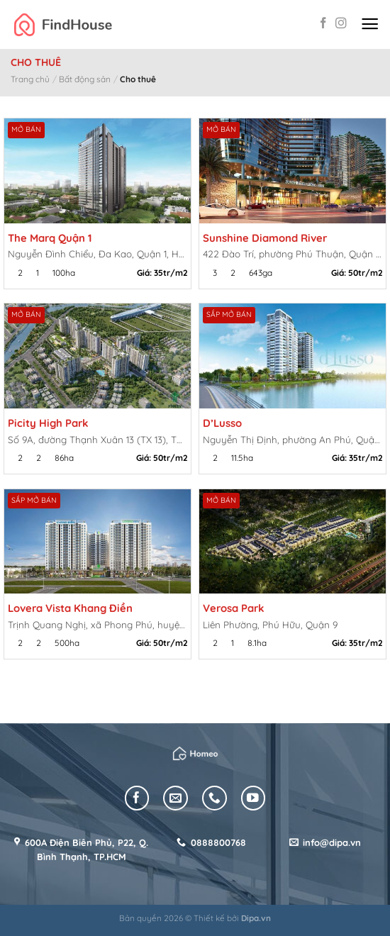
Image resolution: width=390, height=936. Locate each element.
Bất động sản (85, 79)
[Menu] (369, 24)
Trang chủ (30, 79)
